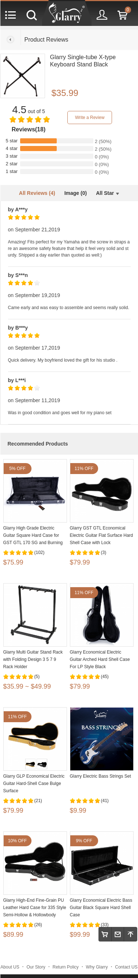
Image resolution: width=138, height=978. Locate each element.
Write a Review (89, 117)
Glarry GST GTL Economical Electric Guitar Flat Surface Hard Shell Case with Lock (101, 535)
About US (9, 967)
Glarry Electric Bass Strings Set (100, 776)
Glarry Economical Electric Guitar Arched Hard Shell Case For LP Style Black (100, 659)
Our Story (35, 967)
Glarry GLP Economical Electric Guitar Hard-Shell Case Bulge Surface (34, 783)
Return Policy (66, 967)
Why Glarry (97, 967)
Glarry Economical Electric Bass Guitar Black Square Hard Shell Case (101, 907)
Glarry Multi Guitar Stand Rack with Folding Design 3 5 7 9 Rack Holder (33, 659)
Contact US (126, 967)
